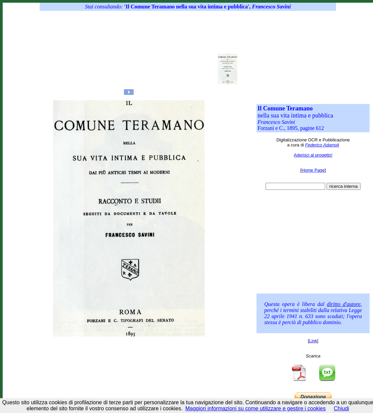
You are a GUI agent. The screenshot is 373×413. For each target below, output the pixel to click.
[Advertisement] (175, 50)
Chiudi (341, 408)
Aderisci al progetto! (313, 155)
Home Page (313, 170)
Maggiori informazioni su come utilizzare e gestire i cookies (255, 408)
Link (313, 340)
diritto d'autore (344, 304)
